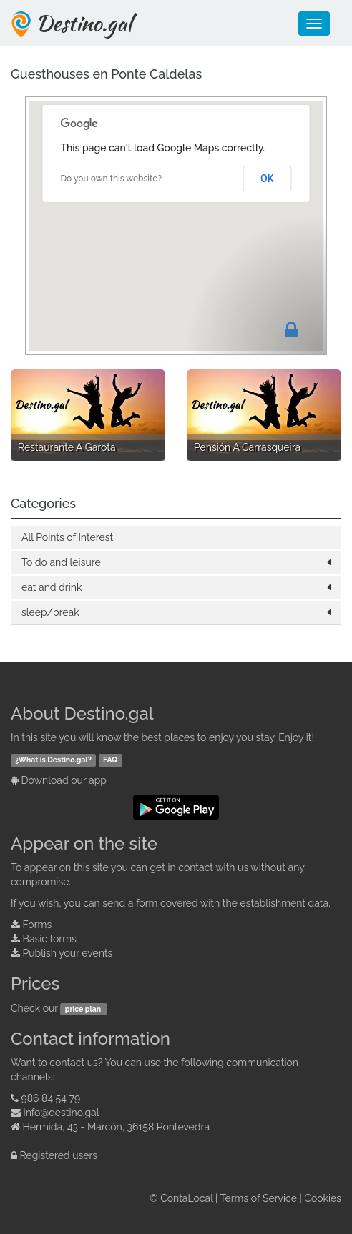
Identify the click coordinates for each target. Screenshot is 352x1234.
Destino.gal (84, 23)
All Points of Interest (67, 537)
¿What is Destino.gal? (53, 759)
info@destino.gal (61, 1112)
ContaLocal (186, 1198)
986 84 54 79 (51, 1098)
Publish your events (68, 953)
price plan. (84, 1009)
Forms (37, 924)
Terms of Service (258, 1198)
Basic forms (50, 939)
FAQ (110, 759)
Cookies (322, 1198)
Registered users (59, 1155)
